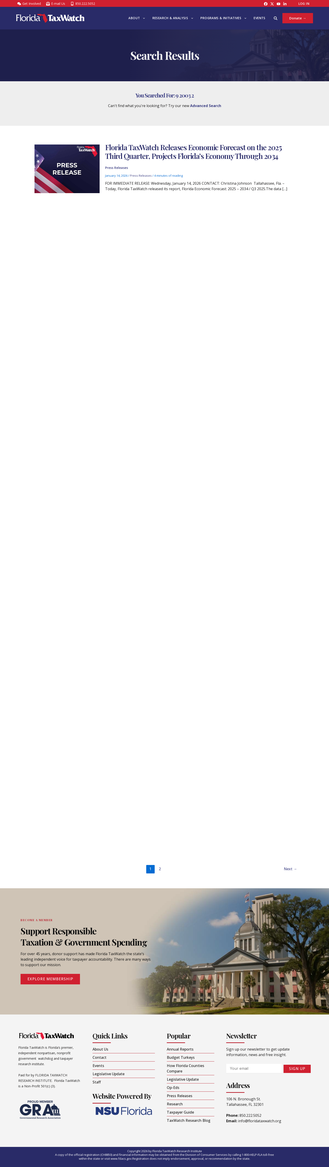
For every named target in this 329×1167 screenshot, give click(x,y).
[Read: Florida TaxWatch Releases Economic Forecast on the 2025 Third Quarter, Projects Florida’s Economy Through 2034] (66, 169)
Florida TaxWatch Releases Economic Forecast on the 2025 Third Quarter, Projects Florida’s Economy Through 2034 (193, 153)
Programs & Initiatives (223, 18)
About (136, 18)
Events (259, 18)
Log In (303, 4)
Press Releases (116, 169)
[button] (143, 18)
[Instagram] (272, 4)
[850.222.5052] (82, 3)
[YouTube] (278, 4)
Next (290, 868)
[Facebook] (266, 4)
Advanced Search (205, 105)
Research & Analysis (172, 18)
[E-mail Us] (55, 3)
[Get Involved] (29, 3)
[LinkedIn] (285, 4)
